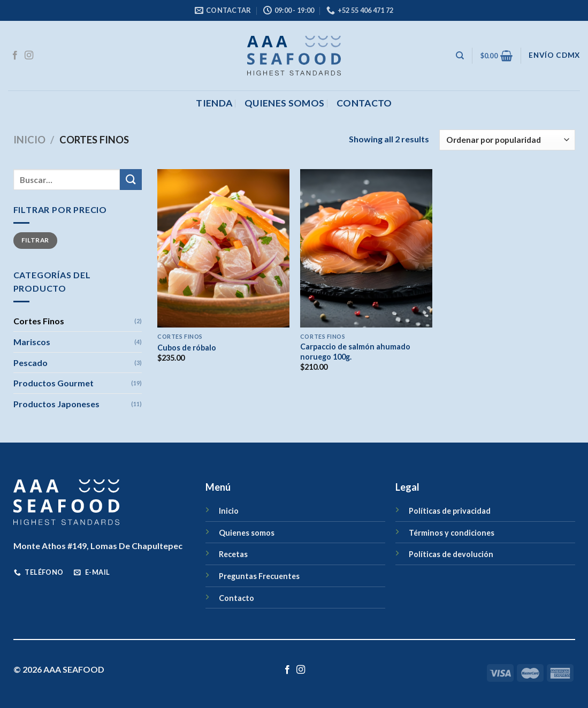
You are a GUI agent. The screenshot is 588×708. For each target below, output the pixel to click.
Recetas (233, 554)
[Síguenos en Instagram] (29, 55)
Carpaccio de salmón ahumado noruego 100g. (355, 351)
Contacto (236, 598)
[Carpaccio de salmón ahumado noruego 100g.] (366, 248)
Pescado (30, 362)
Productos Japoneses (56, 404)
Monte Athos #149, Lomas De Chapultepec (97, 545)
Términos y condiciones (451, 532)
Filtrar (35, 240)
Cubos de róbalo (186, 347)
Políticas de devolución (451, 554)
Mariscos (31, 342)
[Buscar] (460, 55)
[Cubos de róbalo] (223, 248)
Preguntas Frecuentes (259, 576)
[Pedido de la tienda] (507, 140)
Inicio (29, 140)
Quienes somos (285, 103)
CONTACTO (364, 103)
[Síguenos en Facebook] (15, 55)
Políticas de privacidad (450, 510)
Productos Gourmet (53, 383)
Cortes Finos (38, 321)
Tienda (214, 103)
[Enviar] (130, 179)
